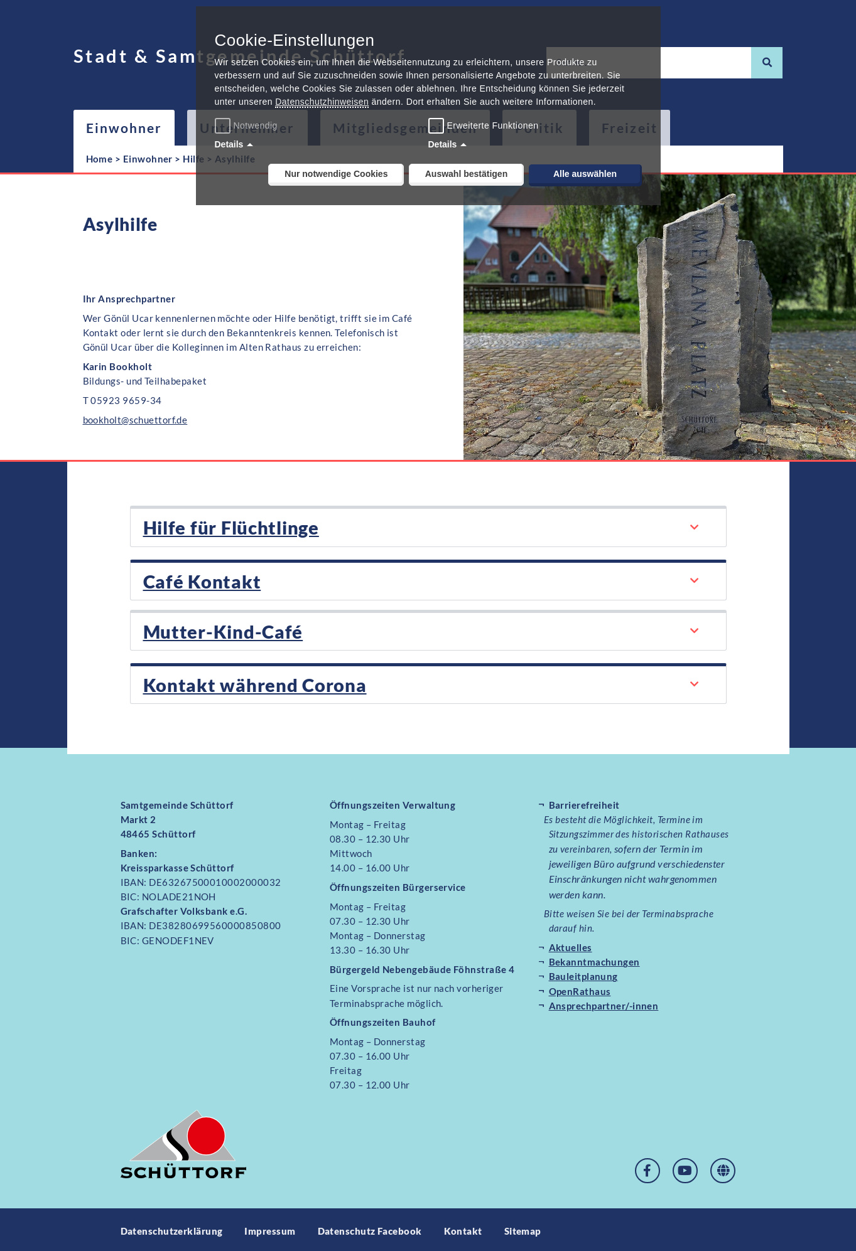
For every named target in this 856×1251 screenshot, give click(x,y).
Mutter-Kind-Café (218, 629)
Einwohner (124, 128)
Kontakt (463, 1227)
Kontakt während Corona (248, 682)
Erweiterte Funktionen (493, 125)
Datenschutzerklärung (172, 1227)
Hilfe (193, 158)
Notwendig (248, 125)
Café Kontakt (198, 579)
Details (229, 144)
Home (99, 158)
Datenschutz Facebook (370, 1227)
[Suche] (767, 62)
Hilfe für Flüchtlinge (227, 527)
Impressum (270, 1227)
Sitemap (522, 1227)
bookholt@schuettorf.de (135, 419)
